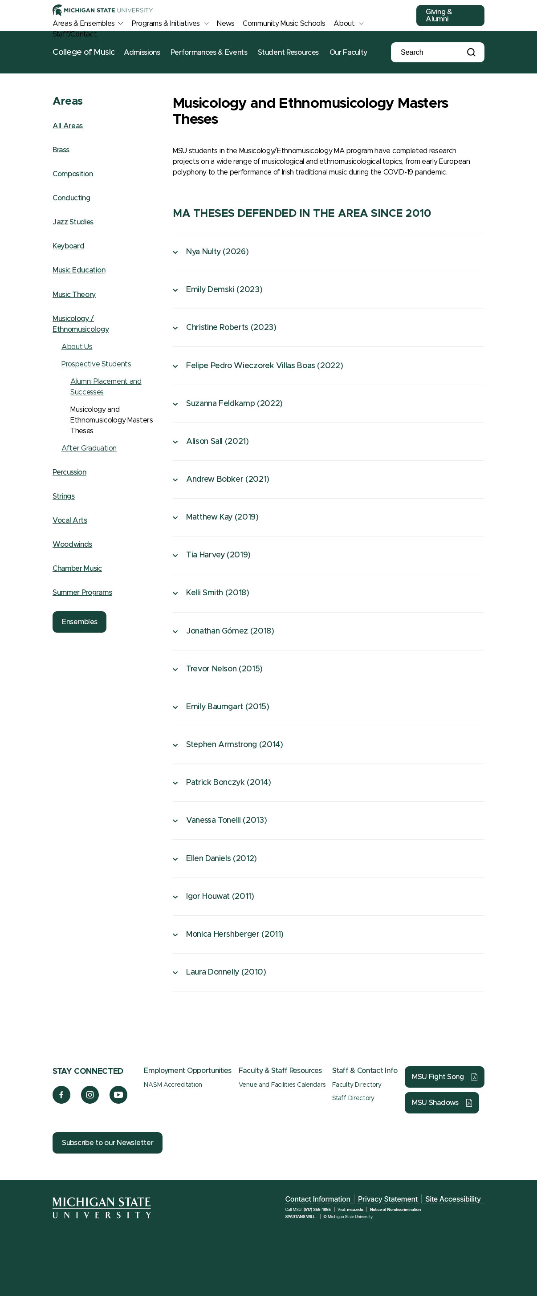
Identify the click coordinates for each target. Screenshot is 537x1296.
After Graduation (89, 448)
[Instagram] (90, 1101)
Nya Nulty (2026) (217, 252)
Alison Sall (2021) (217, 442)
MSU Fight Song (438, 1077)
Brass (61, 150)
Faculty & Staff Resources (280, 1070)
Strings (64, 496)
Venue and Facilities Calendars (282, 1085)
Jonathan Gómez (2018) (230, 631)
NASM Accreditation (173, 1085)
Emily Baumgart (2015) (227, 707)
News (225, 23)
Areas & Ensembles (83, 23)
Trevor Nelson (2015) (224, 669)
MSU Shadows (435, 1102)
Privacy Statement (388, 1198)
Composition (73, 174)
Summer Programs (82, 592)
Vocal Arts (70, 520)
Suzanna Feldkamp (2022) (234, 404)
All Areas (68, 126)
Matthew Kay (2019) (222, 517)
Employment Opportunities (187, 1070)
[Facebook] (61, 1101)
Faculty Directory (356, 1085)
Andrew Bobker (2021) (227, 479)
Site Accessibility (453, 1198)
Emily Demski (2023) (224, 290)
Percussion (69, 472)
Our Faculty (348, 52)
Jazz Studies (73, 222)
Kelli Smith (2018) (217, 593)
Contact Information (317, 1198)
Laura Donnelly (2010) (226, 972)
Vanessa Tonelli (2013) (226, 821)
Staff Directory (353, 1098)
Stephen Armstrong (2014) (234, 745)
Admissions (142, 52)
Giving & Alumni (439, 15)
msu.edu (355, 1209)
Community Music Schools (284, 23)
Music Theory (74, 294)
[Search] (431, 52)
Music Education (79, 270)
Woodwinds (72, 544)
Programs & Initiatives (166, 23)
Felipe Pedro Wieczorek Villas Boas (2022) (264, 366)
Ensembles (79, 622)
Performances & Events (209, 52)
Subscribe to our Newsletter (107, 1142)
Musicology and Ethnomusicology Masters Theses (111, 420)
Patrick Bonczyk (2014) (228, 783)
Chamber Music (77, 568)
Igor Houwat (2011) (220, 897)
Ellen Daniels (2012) (221, 859)
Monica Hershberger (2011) (235, 934)
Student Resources (288, 52)
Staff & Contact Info (365, 1070)
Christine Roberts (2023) (231, 328)
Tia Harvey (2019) (218, 555)
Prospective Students (96, 364)
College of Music (84, 52)
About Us (76, 346)
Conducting (71, 198)
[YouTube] (119, 1101)
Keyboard (68, 246)
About (344, 23)
